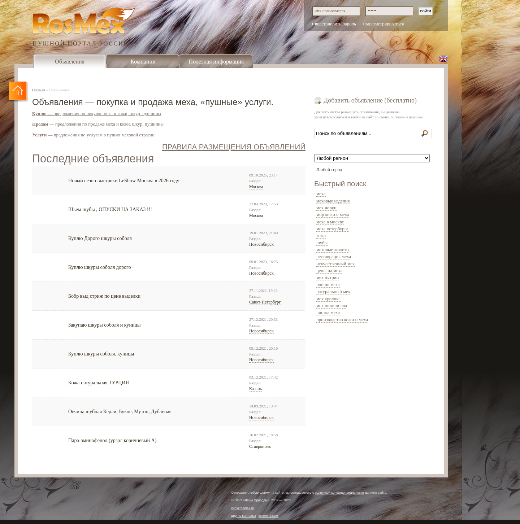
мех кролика (328, 298)
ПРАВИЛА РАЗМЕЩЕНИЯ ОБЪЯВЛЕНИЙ (234, 147)
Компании (142, 61)
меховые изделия (333, 201)
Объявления (69, 61)
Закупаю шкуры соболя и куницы (104, 325)
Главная (38, 90)
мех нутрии (327, 277)
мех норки (326, 207)
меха (321, 193)
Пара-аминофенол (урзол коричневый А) (112, 440)
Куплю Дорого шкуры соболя (100, 238)
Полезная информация (216, 61)
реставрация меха (333, 256)
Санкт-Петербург (265, 302)
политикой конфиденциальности (339, 492)
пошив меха (328, 284)
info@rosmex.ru (242, 508)
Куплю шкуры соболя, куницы (101, 354)
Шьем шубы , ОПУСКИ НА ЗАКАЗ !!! (110, 209)
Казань (255, 388)
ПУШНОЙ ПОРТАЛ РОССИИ (80, 43)
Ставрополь (260, 446)
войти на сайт (362, 117)
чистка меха (328, 312)
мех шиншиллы (331, 305)
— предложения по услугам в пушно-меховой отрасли (93, 134)
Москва (256, 186)
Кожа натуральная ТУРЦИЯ (98, 382)
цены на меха (329, 270)
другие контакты (243, 516)
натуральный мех (333, 291)
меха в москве (330, 221)
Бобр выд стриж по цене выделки (104, 296)
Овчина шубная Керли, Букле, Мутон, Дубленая (120, 411)
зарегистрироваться (384, 23)
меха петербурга (332, 228)
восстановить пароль (335, 23)
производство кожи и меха (342, 319)
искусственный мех (335, 263)
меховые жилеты (332, 249)
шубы (322, 242)
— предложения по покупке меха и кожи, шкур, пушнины (96, 113)
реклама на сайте (269, 516)
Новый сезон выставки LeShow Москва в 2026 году (123, 180)
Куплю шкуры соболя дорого (99, 267)
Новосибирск (261, 244)
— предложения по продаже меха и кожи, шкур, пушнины (98, 124)
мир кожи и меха (332, 214)
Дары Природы (256, 500)
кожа (321, 235)
